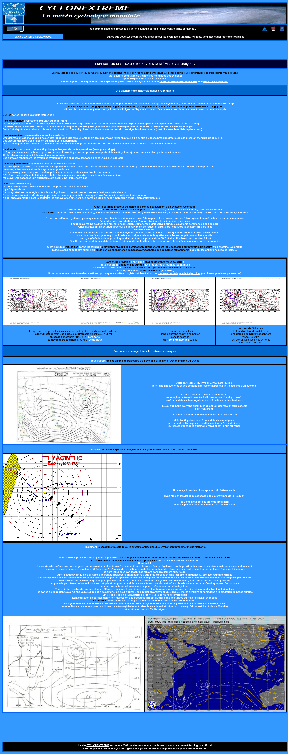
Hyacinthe (170, 496)
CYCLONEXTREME (97, 745)
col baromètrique (179, 339)
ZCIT (163, 238)
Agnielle (199, 400)
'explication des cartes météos (149, 78)
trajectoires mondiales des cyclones (161, 75)
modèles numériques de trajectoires (179, 273)
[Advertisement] (144, 50)
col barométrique (216, 394)
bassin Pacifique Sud (215, 81)
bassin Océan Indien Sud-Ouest (178, 81)
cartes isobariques (23, 115)
